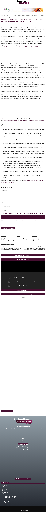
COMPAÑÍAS (3, 15)
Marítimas (8, 15)
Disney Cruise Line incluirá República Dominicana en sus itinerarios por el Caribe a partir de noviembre (7, 240)
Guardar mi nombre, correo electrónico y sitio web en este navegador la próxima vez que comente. (23, 213)
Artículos (18, 236)
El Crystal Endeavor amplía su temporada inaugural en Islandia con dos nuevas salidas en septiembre (34, 250)
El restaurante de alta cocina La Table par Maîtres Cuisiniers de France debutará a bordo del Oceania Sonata (38, 240)
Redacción (5, 17)
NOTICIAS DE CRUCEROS (9, 244)
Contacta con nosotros (23, 444)
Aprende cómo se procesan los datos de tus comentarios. (31, 220)
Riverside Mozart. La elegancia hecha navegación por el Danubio (23, 239)
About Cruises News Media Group (23, 478)
